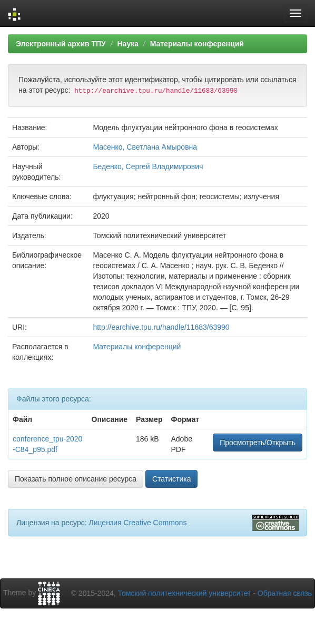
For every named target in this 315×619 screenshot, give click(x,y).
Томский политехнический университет (184, 593)
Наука (127, 44)
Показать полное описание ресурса (75, 479)
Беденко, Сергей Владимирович (148, 166)
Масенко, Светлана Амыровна (145, 147)
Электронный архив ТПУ (61, 44)
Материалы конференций (197, 44)
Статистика (171, 479)
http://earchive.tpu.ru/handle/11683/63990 (161, 327)
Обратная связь (285, 593)
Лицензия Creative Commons (137, 522)
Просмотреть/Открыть (258, 442)
